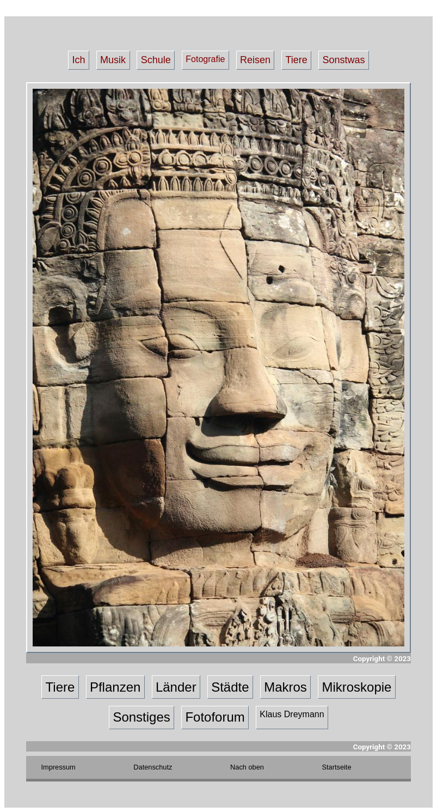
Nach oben (247, 767)
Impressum (58, 767)
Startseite (337, 767)
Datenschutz (152, 767)
